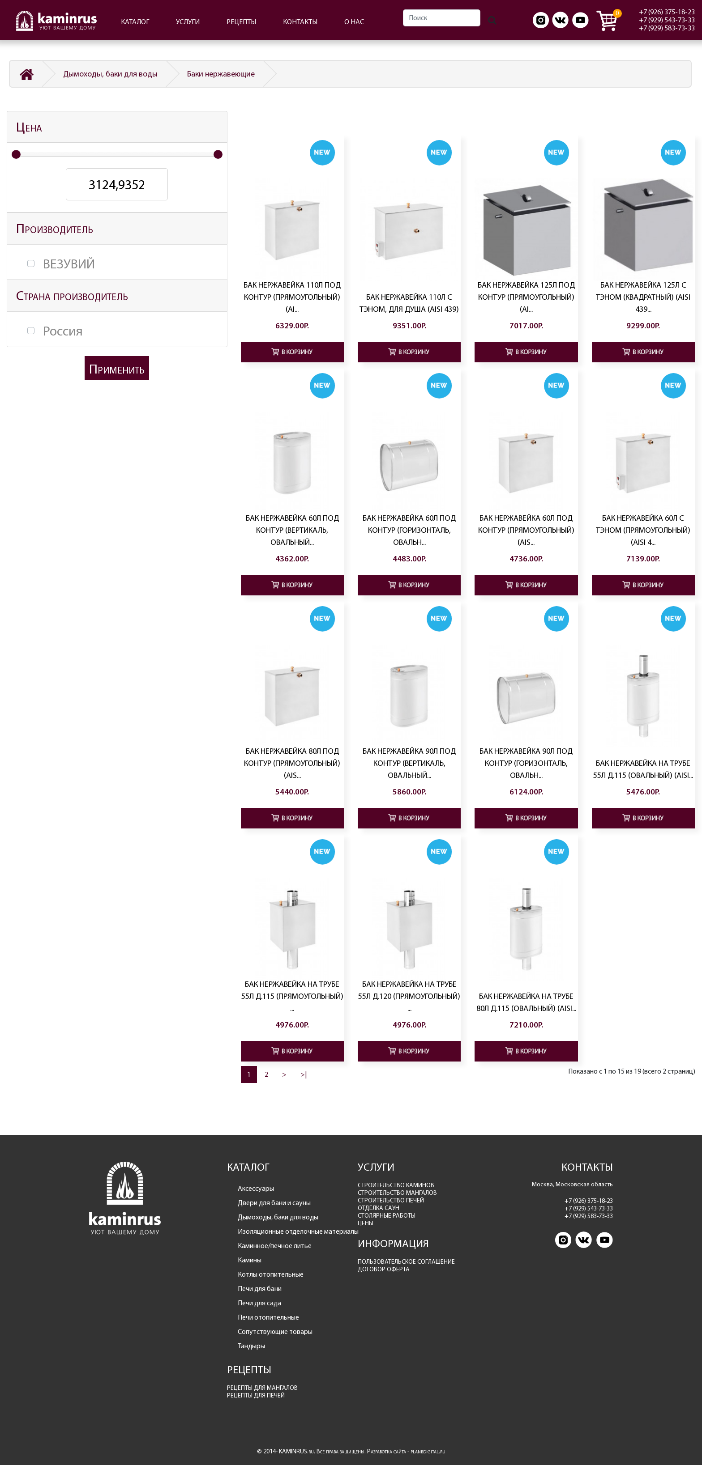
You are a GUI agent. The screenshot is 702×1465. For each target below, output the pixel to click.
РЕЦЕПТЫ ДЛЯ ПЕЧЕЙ (256, 1395)
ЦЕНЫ (365, 1223)
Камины (249, 1260)
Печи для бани (260, 1288)
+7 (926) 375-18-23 (667, 12)
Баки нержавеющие (221, 74)
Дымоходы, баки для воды (110, 74)
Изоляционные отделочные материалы (291, 1231)
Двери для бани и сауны (274, 1202)
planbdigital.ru (428, 1451)
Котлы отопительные (271, 1274)
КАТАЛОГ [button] (135, 21)
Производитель (54, 228)
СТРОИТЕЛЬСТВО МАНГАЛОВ (397, 1193)
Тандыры (251, 1346)
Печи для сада (259, 1303)
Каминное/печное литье (275, 1245)
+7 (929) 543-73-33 (667, 20)
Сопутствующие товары (275, 1331)
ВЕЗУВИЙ (69, 264)
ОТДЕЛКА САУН (378, 1208)
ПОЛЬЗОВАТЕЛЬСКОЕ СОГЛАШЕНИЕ (406, 1261)
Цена (29, 127)
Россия (63, 331)
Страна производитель (72, 295)
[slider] (16, 154)
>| (303, 1074)
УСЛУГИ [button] (188, 21)
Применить (117, 369)
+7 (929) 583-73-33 (667, 28)
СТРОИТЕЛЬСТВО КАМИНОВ (396, 1185)
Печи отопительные (268, 1317)
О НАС (354, 21)
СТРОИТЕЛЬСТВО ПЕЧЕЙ (391, 1200)
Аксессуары (256, 1188)
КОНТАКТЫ (300, 21)
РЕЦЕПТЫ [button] (241, 21)
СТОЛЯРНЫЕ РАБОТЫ (386, 1215)
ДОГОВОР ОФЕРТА (384, 1269)
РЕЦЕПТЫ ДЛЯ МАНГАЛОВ (262, 1388)
